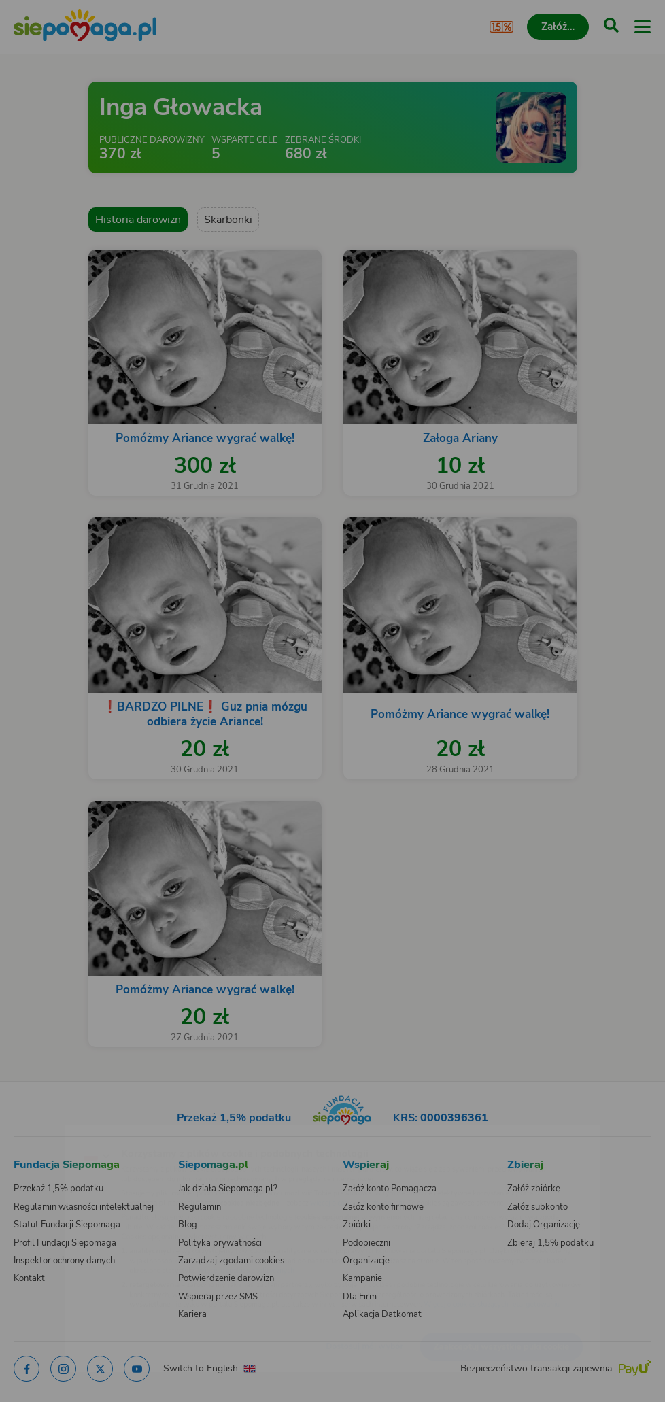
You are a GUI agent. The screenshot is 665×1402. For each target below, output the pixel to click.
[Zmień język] (38, 1133)
